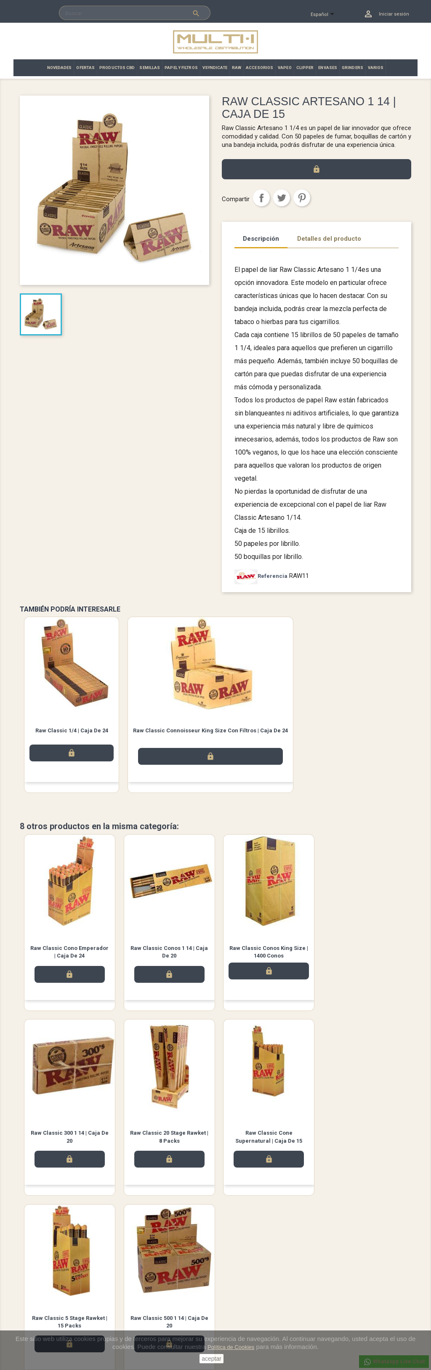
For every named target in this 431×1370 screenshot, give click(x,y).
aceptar (211, 1358)
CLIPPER (305, 67)
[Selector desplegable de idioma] (326, 15)
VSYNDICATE (214, 67)
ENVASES (327, 67)
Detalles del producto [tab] (329, 238)
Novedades (34, 1278)
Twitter (80, 1235)
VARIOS (376, 67)
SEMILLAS (149, 67)
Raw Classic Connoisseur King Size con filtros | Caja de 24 (210, 730)
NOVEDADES (59, 67)
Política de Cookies (231, 1347)
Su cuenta (236, 1267)
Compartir (261, 197)
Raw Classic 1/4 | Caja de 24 (71, 730)
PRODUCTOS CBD (117, 67)
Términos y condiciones (149, 1289)
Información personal (248, 1278)
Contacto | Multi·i (141, 1300)
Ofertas (29, 1300)
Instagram (104, 1235)
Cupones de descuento (250, 1322)
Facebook (57, 1235)
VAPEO (285, 67)
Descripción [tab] (261, 238)
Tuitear (281, 197)
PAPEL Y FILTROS (181, 67)
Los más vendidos (42, 1289)
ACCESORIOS (259, 67)
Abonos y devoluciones (250, 1300)
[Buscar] (134, 13)
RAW (236, 67)
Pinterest (301, 197)
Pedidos (232, 1289)
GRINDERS (352, 67)
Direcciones (236, 1311)
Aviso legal (134, 1278)
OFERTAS (85, 67)
